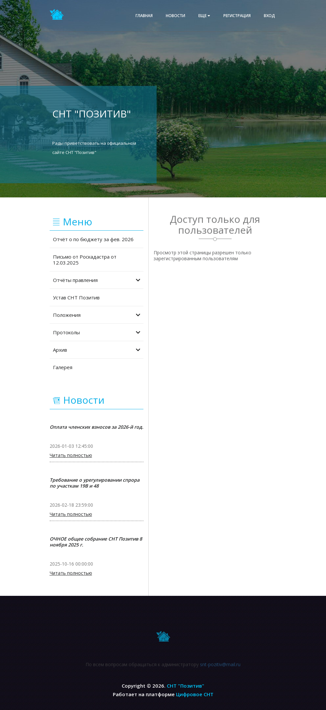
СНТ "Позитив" (185, 685)
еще (204, 15)
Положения (96, 315)
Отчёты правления (96, 280)
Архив (96, 349)
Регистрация (237, 15)
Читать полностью (71, 455)
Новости (175, 15)
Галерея (62, 367)
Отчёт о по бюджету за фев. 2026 (93, 239)
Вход (269, 15)
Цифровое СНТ (194, 694)
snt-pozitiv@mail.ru (220, 667)
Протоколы (96, 332)
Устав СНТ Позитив (76, 297)
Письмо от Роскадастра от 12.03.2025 (84, 259)
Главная (144, 15)
